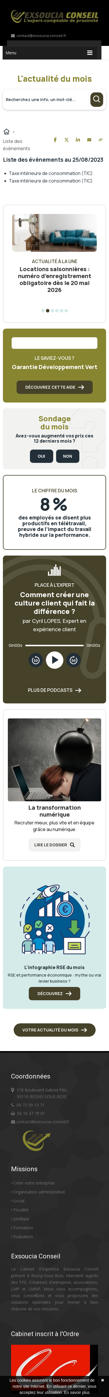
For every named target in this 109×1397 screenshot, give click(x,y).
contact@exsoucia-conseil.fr (38, 35)
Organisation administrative (38, 1192)
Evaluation (22, 1236)
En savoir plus (77, 1392)
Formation (22, 1227)
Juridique (20, 1218)
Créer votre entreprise (33, 1183)
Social (17, 1201)
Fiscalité (19, 1209)
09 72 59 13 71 (30, 1105)
